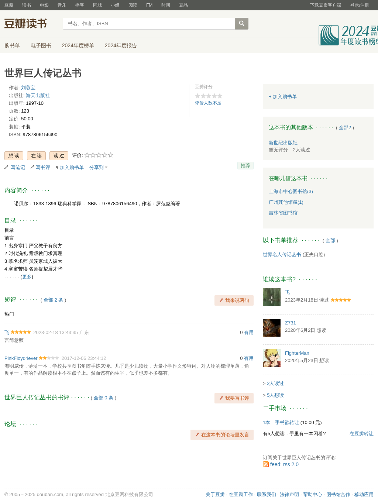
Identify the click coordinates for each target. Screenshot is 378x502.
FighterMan (297, 353)
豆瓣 (8, 5)
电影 (44, 5)
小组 (115, 5)
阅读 (132, 5)
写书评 (43, 167)
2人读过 (275, 383)
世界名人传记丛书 (282, 254)
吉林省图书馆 (283, 213)
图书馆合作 (338, 494)
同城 (97, 5)
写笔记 (18, 167)
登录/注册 (359, 5)
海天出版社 (38, 95)
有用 (249, 332)
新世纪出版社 (283, 142)
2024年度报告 (121, 45)
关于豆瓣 (215, 494)
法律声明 (289, 494)
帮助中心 (312, 494)
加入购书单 (72, 167)
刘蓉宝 (28, 87)
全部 (330, 240)
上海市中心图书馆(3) (291, 191)
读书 (26, 5)
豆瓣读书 (31, 24)
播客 (79, 5)
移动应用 (364, 494)
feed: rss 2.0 (284, 464)
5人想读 (275, 395)
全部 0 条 (103, 397)
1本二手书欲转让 (281, 422)
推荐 (245, 165)
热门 (9, 314)
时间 (165, 5)
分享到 (96, 167)
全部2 (345, 127)
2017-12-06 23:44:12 (84, 358)
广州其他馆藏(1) (286, 202)
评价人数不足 (208, 103)
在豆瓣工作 (241, 494)
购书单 (12, 45)
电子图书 (41, 45)
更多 (27, 276)
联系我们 (266, 494)
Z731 (290, 323)
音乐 (62, 5)
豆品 (183, 5)
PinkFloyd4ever (21, 358)
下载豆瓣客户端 (325, 5)
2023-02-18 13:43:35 (55, 332)
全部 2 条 (53, 300)
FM (149, 5)
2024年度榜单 (78, 45)
